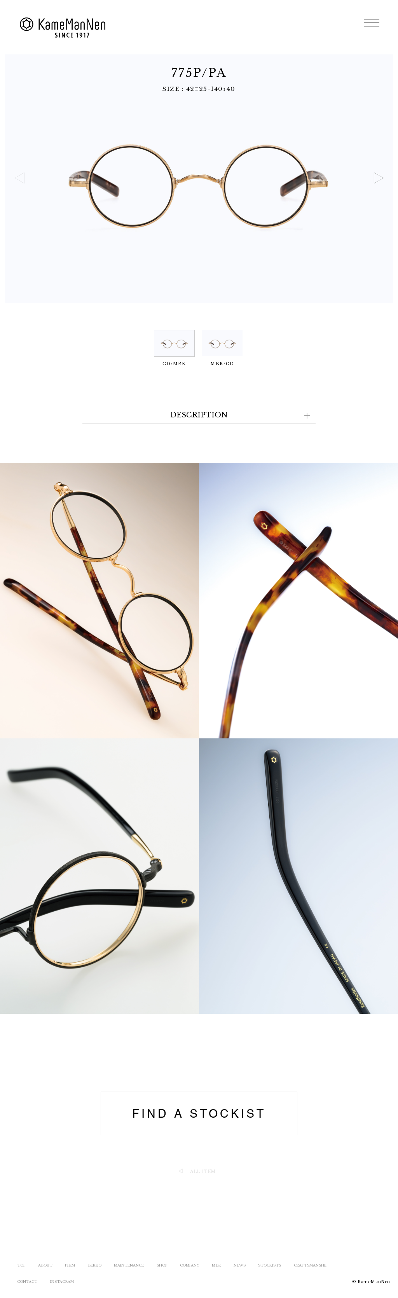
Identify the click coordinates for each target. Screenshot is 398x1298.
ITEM (70, 1265)
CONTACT (27, 1281)
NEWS (240, 1265)
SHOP (162, 1265)
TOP (21, 1265)
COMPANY (189, 1265)
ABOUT (45, 1265)
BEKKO (94, 1265)
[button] (378, 178)
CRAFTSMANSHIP (310, 1265)
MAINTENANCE (129, 1265)
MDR (216, 1265)
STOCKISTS (269, 1265)
